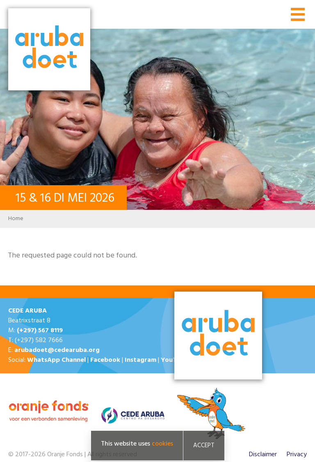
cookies (162, 444)
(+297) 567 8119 (40, 330)
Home (15, 218)
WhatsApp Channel (56, 360)
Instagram (140, 360)
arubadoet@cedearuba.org (57, 350)
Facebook (105, 360)
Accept (204, 446)
